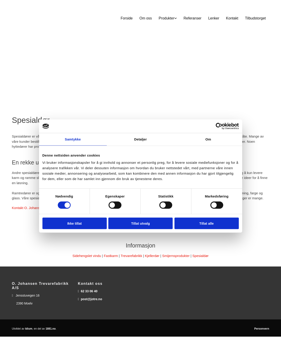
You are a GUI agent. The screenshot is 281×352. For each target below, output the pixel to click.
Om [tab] (208, 139)
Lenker (213, 18)
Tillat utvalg (140, 223)
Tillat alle (206, 223)
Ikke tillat (74, 223)
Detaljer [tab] (140, 139)
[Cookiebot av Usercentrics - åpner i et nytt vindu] (219, 126)
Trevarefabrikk (131, 256)
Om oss (145, 18)
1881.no (51, 328)
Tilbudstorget (255, 18)
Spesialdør (200, 256)
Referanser (192, 18)
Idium (28, 328)
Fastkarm (111, 256)
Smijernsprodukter (176, 256)
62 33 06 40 (89, 291)
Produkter (166, 18)
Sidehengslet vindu (86, 256)
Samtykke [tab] (73, 139)
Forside (126, 18)
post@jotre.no (91, 299)
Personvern (261, 328)
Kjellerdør (152, 256)
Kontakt (232, 18)
